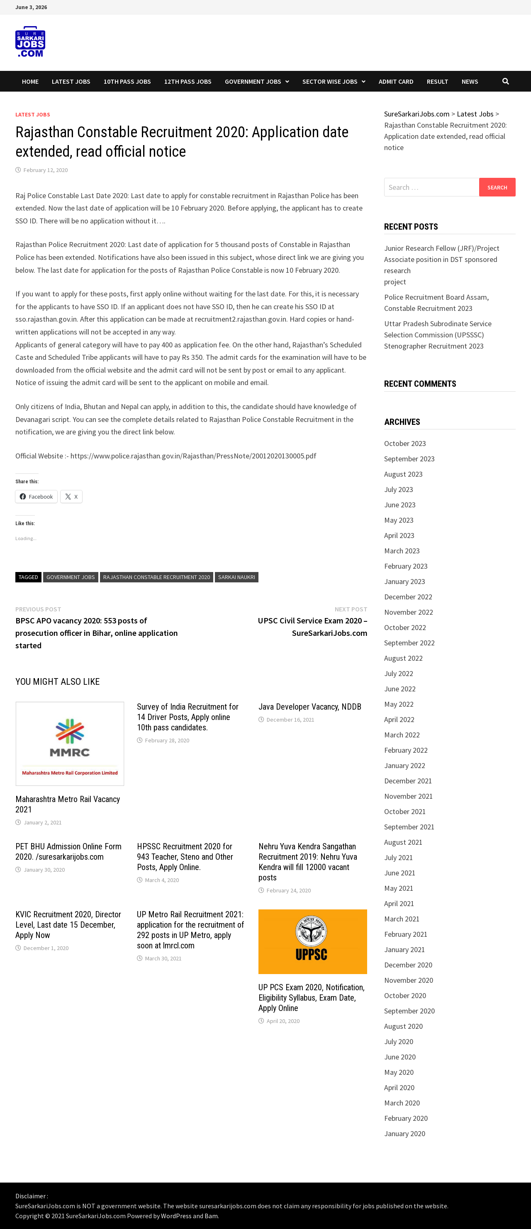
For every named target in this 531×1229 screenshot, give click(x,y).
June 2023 (400, 504)
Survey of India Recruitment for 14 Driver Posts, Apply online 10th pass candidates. (188, 717)
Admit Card (396, 81)
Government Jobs (253, 81)
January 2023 (404, 581)
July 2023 (398, 489)
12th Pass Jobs (188, 81)
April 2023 (399, 535)
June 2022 (400, 688)
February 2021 (406, 934)
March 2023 (402, 550)
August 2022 (403, 658)
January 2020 (404, 1133)
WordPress (176, 1216)
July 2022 (398, 673)
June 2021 (400, 873)
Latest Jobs (71, 81)
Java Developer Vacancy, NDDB (309, 707)
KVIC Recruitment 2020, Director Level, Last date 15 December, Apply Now (68, 924)
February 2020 (406, 1118)
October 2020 (405, 995)
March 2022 (402, 734)
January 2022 (404, 765)
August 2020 (403, 1026)
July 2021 (398, 857)
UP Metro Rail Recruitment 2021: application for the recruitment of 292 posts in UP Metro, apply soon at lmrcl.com (190, 929)
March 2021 (402, 919)
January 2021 (404, 949)
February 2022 (406, 750)
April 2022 (399, 719)
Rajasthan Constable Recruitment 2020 (156, 577)
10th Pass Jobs (127, 81)
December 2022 (408, 596)
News (470, 81)
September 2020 (409, 1011)
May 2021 (399, 888)
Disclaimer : (31, 1196)
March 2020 (402, 1103)
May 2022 (399, 704)
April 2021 (399, 903)
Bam (211, 1216)
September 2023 (409, 458)
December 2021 (408, 780)
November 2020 (408, 980)
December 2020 (408, 965)
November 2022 (408, 612)
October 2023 (405, 443)
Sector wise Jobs (330, 81)
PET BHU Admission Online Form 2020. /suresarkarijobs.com (68, 851)
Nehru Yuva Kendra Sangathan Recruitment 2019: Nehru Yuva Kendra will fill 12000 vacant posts (307, 861)
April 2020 (399, 1087)
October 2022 (405, 627)
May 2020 (399, 1072)
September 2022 (409, 642)
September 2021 (409, 826)
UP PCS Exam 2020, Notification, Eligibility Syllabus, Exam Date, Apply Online (311, 997)
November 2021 (408, 796)
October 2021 (405, 811)
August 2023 (403, 474)
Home (30, 81)
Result (437, 81)
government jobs (70, 577)
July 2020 (398, 1041)
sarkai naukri (236, 577)
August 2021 (403, 842)
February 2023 (406, 566)
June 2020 (400, 1057)
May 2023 (399, 520)
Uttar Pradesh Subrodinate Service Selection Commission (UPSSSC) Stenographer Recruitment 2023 (438, 335)
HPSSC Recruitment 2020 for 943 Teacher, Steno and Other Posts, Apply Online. (185, 856)
